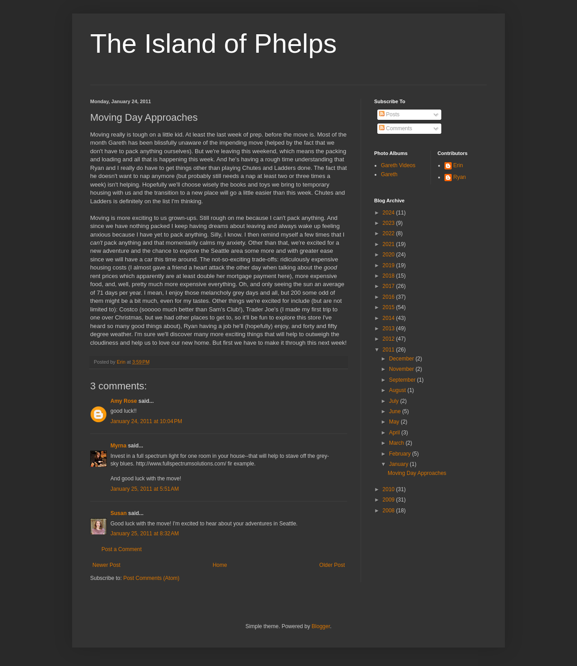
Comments (395, 128)
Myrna (118, 445)
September (403, 380)
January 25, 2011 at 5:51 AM (144, 489)
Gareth (389, 174)
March (397, 443)
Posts (389, 114)
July (394, 401)
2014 (389, 318)
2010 (389, 489)
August (398, 390)
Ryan (459, 177)
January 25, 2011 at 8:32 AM (144, 533)
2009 (389, 500)
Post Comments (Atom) (151, 578)
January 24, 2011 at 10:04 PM (146, 421)
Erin (458, 165)
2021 (389, 244)
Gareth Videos (398, 165)
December (402, 359)
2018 (389, 276)
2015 (389, 307)
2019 (389, 265)
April (395, 432)
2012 (389, 339)
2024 (389, 213)
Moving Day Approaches (417, 473)
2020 (389, 254)
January (399, 464)
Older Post (332, 565)
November (402, 369)
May (395, 422)
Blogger (320, 626)
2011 (389, 350)
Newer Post (106, 565)
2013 (389, 328)
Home (220, 565)
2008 (389, 510)
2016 (389, 297)
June (395, 411)
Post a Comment (121, 549)
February (400, 454)
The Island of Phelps (213, 43)
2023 (389, 223)
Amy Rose (123, 401)
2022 (389, 233)
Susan (118, 513)
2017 (389, 286)
